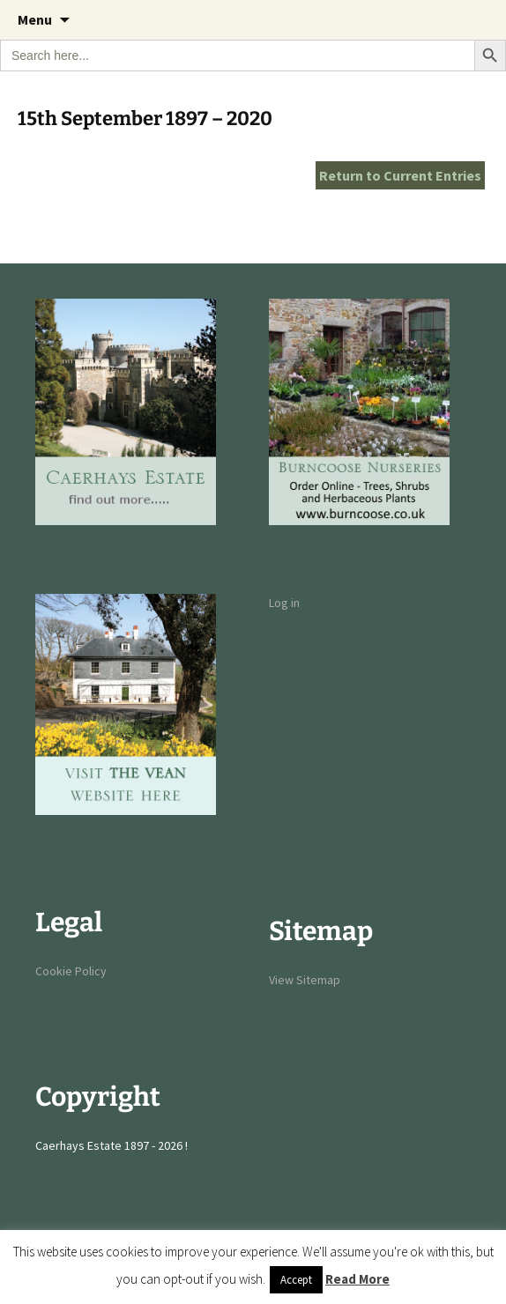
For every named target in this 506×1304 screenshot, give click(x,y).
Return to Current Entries (400, 175)
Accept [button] (296, 1279)
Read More (357, 1279)
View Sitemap (304, 980)
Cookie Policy (71, 971)
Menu (35, 19)
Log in (284, 603)
